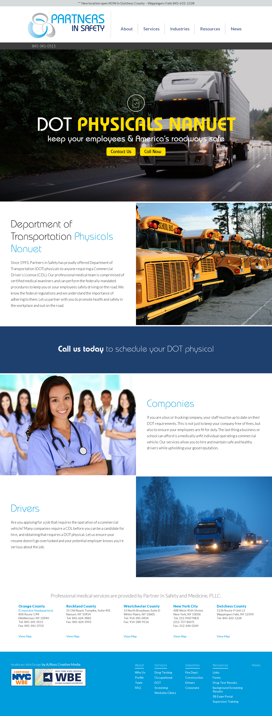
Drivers (190, 682)
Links (216, 672)
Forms (217, 677)
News (236, 28)
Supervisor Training (225, 701)
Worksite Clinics (165, 693)
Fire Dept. (191, 672)
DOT (157, 682)
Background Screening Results (228, 689)
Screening (161, 687)
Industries (180, 28)
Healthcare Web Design (26, 664)
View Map (25, 636)
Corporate (192, 687)
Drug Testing (163, 672)
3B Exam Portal (223, 696)
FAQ (138, 687)
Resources (210, 28)
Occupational (163, 677)
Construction (194, 677)
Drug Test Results (225, 682)
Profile (139, 677)
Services (151, 28)
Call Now (152, 152)
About (127, 28)
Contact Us (121, 152)
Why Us (140, 672)
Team (138, 682)
